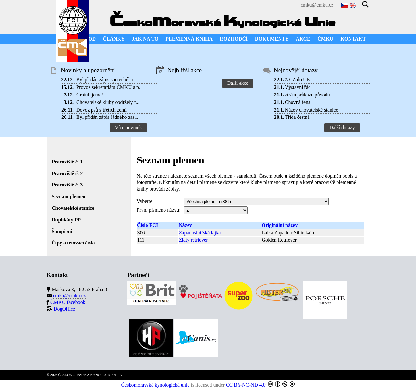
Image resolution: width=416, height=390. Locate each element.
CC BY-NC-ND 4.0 (246, 384)
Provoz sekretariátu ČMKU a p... (109, 87)
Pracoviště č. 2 (67, 173)
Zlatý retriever (193, 240)
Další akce (237, 83)
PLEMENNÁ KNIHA (189, 39)
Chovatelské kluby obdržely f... (108, 102)
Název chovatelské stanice (311, 109)
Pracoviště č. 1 (67, 161)
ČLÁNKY (113, 39)
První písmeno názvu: (158, 210)
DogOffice (64, 309)
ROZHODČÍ (234, 39)
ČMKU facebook (67, 302)
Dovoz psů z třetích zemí (101, 109)
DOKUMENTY (272, 39)
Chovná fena (297, 102)
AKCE (303, 39)
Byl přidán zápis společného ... (107, 79)
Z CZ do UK (297, 79)
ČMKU (325, 39)
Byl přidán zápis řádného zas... (107, 117)
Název (185, 225)
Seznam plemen (68, 196)
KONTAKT (353, 39)
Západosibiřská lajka (200, 232)
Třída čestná (297, 117)
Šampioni (62, 231)
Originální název (280, 225)
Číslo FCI (147, 225)
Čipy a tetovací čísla (73, 242)
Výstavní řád (298, 87)
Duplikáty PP (66, 219)
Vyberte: (144, 201)
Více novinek (128, 127)
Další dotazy (342, 127)
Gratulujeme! (89, 94)
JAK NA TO (145, 39)
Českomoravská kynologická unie (155, 384)
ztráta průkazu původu (307, 94)
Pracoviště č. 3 (67, 184)
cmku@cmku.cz (317, 5)
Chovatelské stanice (73, 208)
